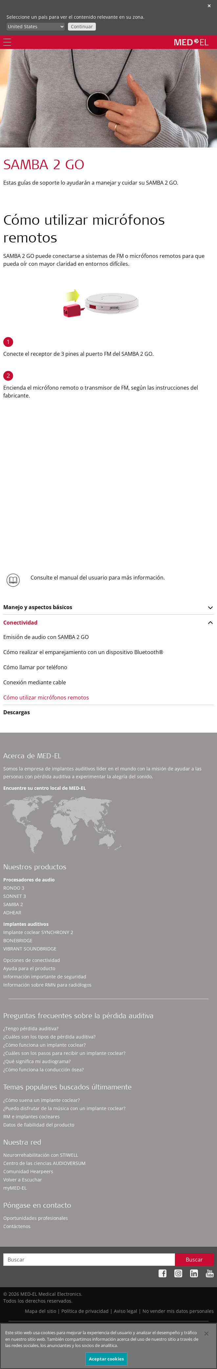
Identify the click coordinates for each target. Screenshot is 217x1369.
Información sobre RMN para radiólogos (47, 985)
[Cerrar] (206, 1336)
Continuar (82, 26)
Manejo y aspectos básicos (37, 607)
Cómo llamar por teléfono (35, 667)
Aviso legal (125, 1311)
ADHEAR (12, 912)
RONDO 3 (13, 888)
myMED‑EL (15, 1188)
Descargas (16, 712)
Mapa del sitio (40, 1311)
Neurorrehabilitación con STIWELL (40, 1155)
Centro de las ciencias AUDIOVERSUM (44, 1163)
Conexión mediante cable (34, 682)
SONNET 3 (14, 896)
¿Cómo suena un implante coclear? (41, 1100)
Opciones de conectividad (31, 960)
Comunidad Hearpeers (28, 1171)
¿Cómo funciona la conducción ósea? (43, 1069)
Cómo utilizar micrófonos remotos (46, 697)
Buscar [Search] (194, 1259)
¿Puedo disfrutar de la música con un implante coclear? (64, 1108)
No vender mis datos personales (178, 1311)
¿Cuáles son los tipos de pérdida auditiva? (49, 1037)
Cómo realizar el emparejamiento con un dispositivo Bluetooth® (83, 652)
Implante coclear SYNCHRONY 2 (38, 932)
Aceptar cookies (106, 1362)
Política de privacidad (85, 1311)
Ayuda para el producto (29, 968)
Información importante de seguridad (44, 976)
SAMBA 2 (13, 904)
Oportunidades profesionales (35, 1218)
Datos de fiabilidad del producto (38, 1125)
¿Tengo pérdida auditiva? (30, 1028)
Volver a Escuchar (22, 1179)
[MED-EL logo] (191, 42)
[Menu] (7, 42)
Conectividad (20, 622)
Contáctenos (17, 1226)
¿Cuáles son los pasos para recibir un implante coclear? (64, 1053)
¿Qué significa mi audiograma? (37, 1061)
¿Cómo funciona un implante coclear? (44, 1045)
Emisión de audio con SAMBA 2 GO (46, 637)
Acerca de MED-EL (32, 756)
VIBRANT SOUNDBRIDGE (29, 949)
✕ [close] (209, 6)
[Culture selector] (36, 27)
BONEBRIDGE (18, 940)
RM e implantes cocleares (31, 1116)
